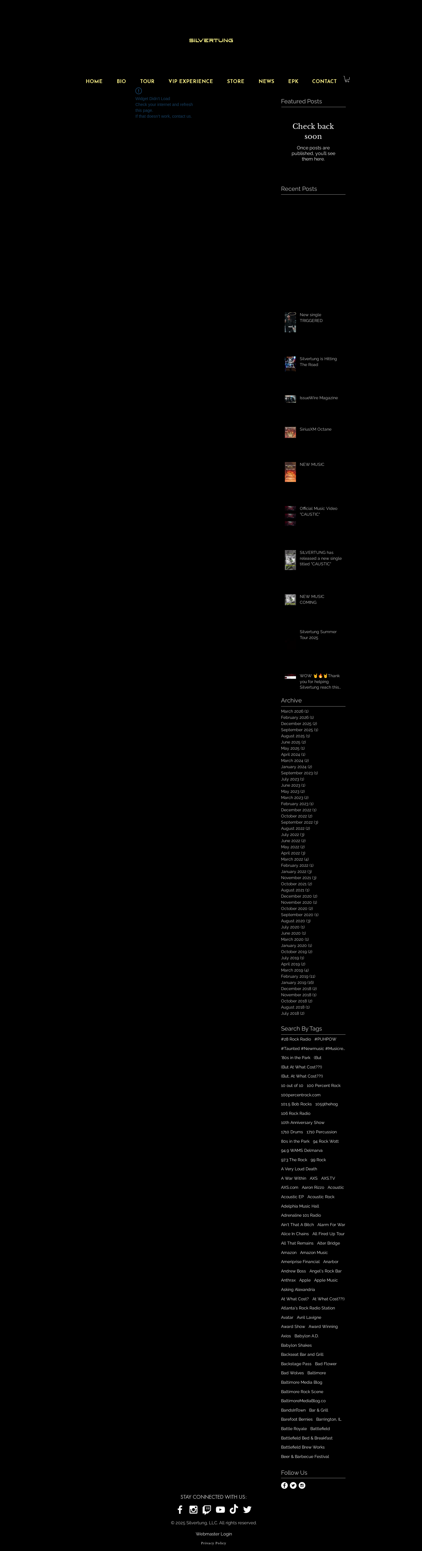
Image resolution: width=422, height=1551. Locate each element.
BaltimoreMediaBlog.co (303, 1400)
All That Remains (297, 1243)
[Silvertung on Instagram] (193, 1509)
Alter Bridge (328, 1243)
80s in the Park (295, 1141)
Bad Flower (326, 1363)
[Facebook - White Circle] (284, 1485)
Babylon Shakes (296, 1345)
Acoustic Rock (320, 1196)
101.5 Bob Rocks (296, 1104)
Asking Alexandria (298, 1289)
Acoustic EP (292, 1196)
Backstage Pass (296, 1363)
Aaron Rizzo (313, 1187)
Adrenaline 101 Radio (301, 1215)
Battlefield (320, 1428)
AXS (314, 1178)
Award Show (293, 1326)
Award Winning (323, 1326)
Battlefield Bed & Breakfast (307, 1438)
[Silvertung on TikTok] (233, 1509)
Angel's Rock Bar (325, 1271)
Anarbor (330, 1261)
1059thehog (326, 1104)
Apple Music (326, 1280)
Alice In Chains (295, 1233)
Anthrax (288, 1280)
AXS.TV (328, 1178)
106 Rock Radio (295, 1113)
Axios (286, 1335)
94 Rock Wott (326, 1141)
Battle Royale (294, 1428)
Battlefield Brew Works (303, 1447)
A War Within (293, 1178)
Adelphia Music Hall (300, 1206)
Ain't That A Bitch (297, 1224)
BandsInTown (293, 1410)
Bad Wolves (292, 1372)
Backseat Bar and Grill (302, 1354)
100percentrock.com (301, 1095)
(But (317, 1057)
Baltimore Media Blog (301, 1382)
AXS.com (289, 1187)
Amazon (289, 1252)
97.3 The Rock (294, 1159)
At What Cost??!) (328, 1299)
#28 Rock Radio (296, 1039)
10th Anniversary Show (302, 1122)
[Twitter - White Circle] (293, 1485)
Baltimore (316, 1372)
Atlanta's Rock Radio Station (308, 1308)
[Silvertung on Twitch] (206, 1509)
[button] (347, 79)
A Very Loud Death (299, 1168)
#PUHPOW (325, 1039)
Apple (305, 1280)
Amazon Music (314, 1252)
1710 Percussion (322, 1131)
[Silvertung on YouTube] (220, 1509)
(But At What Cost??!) (301, 1067)
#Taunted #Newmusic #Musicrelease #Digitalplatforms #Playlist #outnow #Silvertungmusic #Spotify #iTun (313, 1048)
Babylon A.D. (307, 1335)
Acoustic (336, 1187)
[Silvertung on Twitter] (247, 1509)
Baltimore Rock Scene (302, 1391)
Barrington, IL (328, 1419)
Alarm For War (331, 1224)
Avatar (287, 1317)
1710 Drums (292, 1131)
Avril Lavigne (309, 1317)
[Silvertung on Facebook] (180, 1509)
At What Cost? (295, 1299)
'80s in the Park (295, 1057)
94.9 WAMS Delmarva (302, 1150)
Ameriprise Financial (300, 1261)
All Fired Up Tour (328, 1233)
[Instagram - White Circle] (302, 1485)
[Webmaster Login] (213, 1534)
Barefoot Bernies (297, 1419)
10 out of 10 (292, 1085)
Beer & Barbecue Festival (305, 1456)
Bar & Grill (318, 1410)
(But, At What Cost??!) (302, 1076)
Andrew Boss (293, 1271)
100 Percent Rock (324, 1085)
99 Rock (318, 1159)
